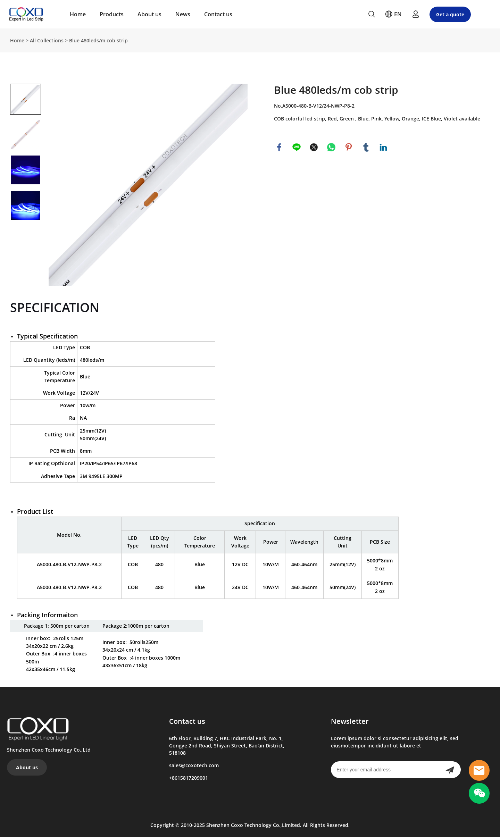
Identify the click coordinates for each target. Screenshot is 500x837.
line (296, 147)
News (182, 14)
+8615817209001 (188, 778)
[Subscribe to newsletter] (450, 769)
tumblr (366, 147)
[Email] (385, 769)
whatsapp (331, 147)
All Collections (47, 40)
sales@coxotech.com (194, 765)
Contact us (218, 14)
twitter (314, 147)
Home (78, 14)
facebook (279, 147)
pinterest (348, 147)
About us (149, 14)
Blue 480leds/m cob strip (98, 40)
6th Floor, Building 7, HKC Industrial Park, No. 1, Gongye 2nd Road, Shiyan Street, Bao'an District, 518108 (226, 745)
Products (112, 14)
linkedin (383, 147)
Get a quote (450, 14)
